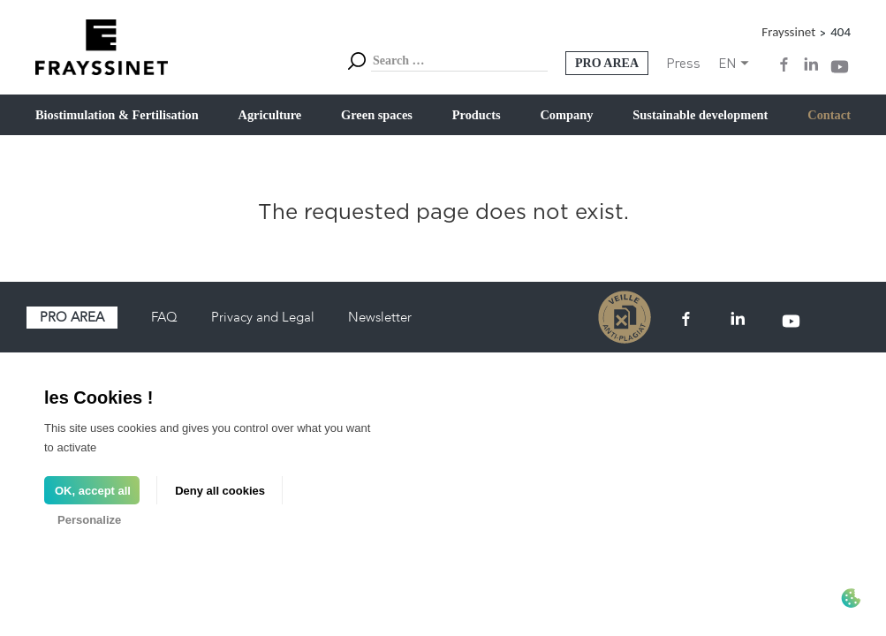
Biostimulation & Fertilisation (117, 115)
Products (476, 115)
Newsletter (380, 317)
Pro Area (607, 63)
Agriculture (270, 115)
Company (566, 115)
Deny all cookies (220, 490)
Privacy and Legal (262, 317)
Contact (829, 115)
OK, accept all (93, 490)
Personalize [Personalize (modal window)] (89, 519)
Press (683, 63)
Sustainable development (700, 115)
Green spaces (377, 115)
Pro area (72, 317)
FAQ (164, 317)
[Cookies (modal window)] (850, 600)
